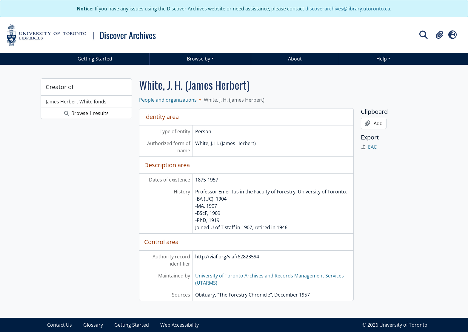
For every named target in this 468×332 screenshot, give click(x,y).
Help (381, 58)
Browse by (198, 58)
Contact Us (59, 325)
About (295, 58)
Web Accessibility (179, 325)
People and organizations (168, 100)
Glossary (93, 325)
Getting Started (95, 58)
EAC (369, 147)
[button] (439, 34)
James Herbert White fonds (76, 101)
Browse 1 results (86, 113)
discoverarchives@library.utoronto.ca (347, 8)
